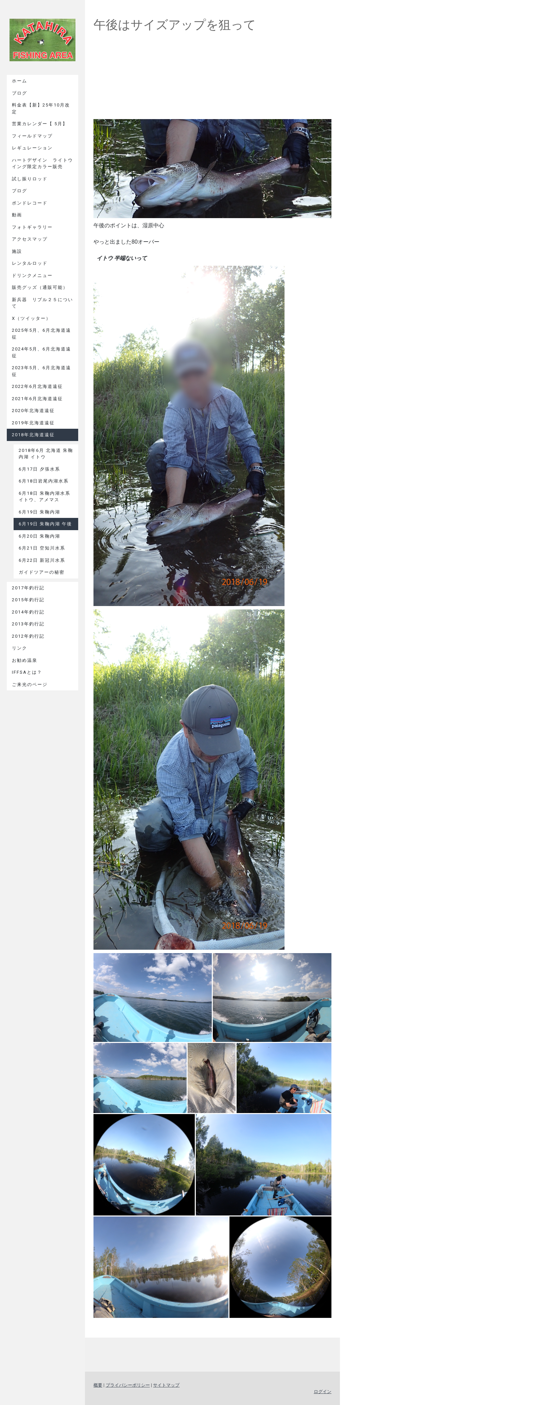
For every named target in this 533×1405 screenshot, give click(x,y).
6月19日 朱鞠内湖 (39, 511)
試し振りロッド (30, 178)
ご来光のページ (30, 684)
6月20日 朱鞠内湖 (39, 536)
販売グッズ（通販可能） (40, 287)
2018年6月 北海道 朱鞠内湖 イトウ (46, 454)
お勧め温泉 (24, 660)
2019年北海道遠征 (33, 422)
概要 (97, 1385)
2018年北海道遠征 (33, 434)
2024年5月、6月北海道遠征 (41, 352)
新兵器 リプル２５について (42, 303)
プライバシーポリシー (128, 1385)
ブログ (19, 93)
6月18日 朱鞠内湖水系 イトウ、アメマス (44, 497)
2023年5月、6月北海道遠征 (41, 371)
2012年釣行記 (28, 636)
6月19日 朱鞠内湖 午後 (45, 523)
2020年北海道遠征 (33, 410)
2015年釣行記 (28, 599)
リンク (19, 648)
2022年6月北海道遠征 (37, 386)
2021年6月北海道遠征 (37, 398)
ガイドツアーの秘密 (42, 572)
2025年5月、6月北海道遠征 (41, 334)
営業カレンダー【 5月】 (40, 123)
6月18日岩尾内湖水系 (44, 481)
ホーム (19, 80)
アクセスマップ (30, 239)
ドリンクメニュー (32, 275)
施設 (17, 251)
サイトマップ (166, 1385)
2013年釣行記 (28, 623)
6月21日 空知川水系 (42, 548)
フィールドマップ (32, 135)
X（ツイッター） (31, 318)
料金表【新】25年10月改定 (41, 108)
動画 (17, 214)
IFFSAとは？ (27, 672)
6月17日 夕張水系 (39, 469)
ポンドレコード (30, 203)
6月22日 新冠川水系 (42, 560)
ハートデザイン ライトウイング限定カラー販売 (42, 163)
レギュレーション (32, 147)
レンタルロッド (30, 263)
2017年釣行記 (28, 587)
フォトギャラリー (32, 227)
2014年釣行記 (28, 612)
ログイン (322, 1391)
